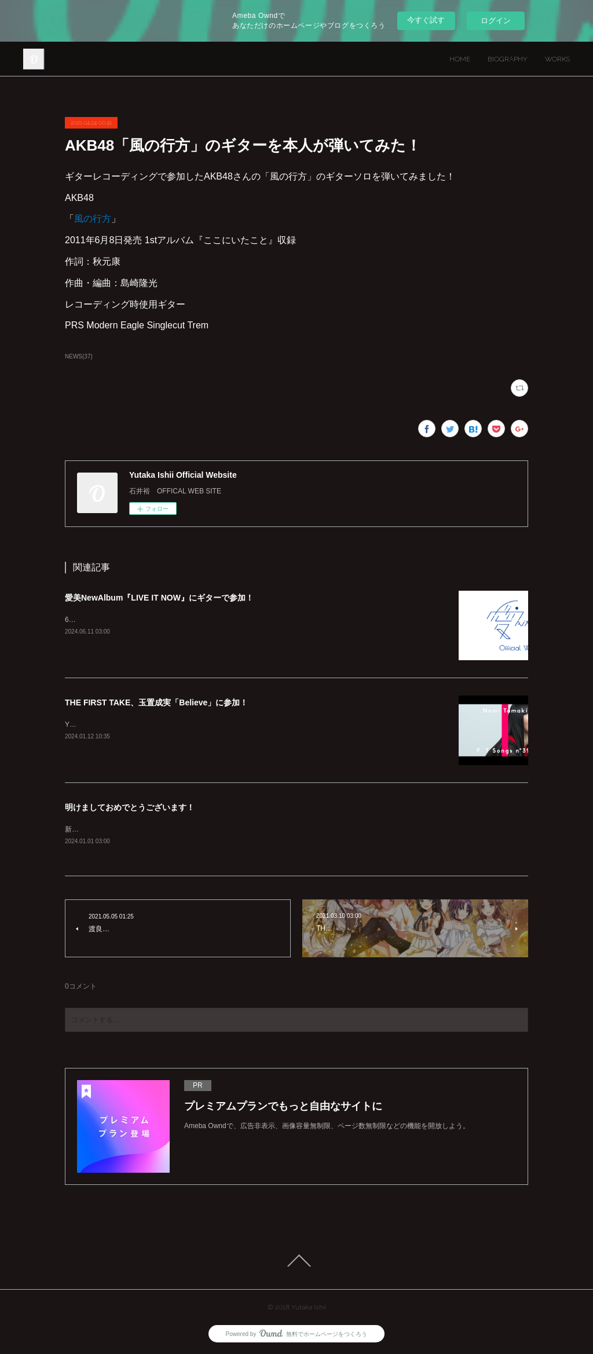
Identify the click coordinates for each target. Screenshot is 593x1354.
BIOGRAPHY (508, 59)
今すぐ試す (426, 20)
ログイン (496, 20)
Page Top (296, 1260)
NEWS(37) (79, 356)
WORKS (557, 59)
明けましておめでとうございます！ (130, 807)
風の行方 (92, 219)
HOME (459, 59)
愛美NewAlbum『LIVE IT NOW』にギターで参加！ (159, 597)
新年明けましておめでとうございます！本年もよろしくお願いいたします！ (183, 829)
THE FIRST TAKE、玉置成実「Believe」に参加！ (156, 702)
